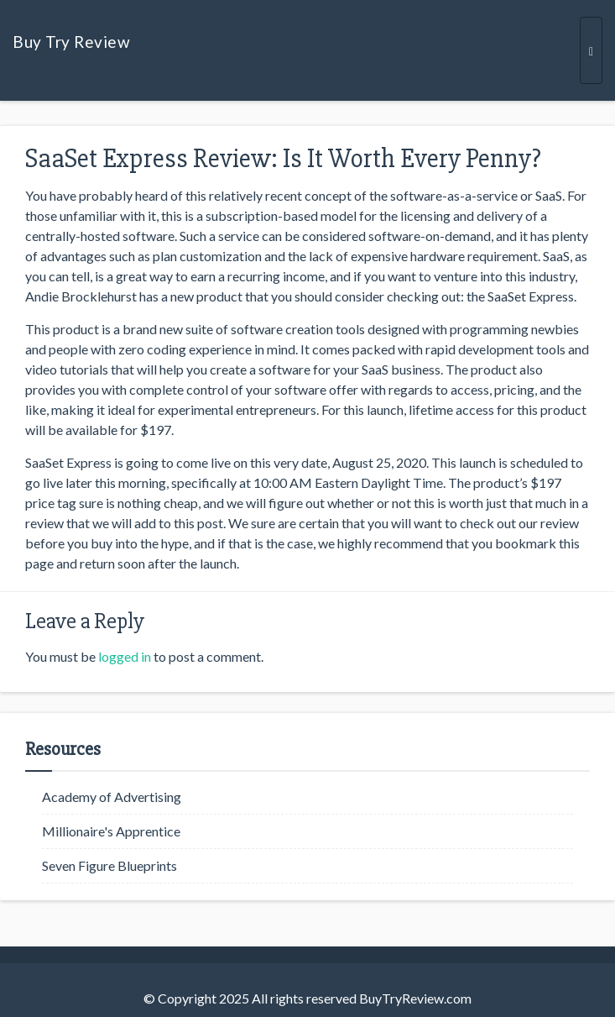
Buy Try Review (71, 41)
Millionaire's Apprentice (111, 831)
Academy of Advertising (111, 797)
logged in (124, 656)
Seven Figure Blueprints (109, 865)
